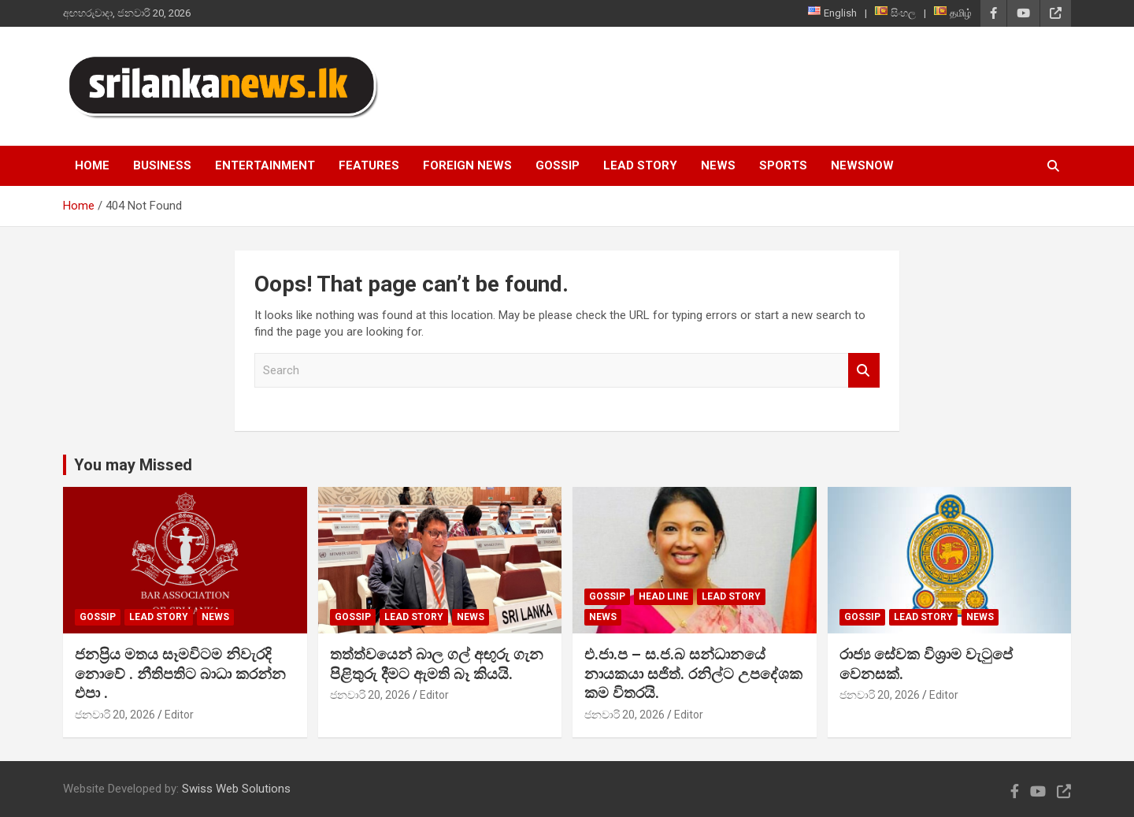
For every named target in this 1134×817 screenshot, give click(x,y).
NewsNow (862, 165)
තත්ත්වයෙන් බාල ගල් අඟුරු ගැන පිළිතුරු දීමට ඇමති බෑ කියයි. (436, 664)
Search (864, 370)
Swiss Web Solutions (236, 789)
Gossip (558, 165)
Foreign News (467, 165)
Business (162, 165)
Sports (783, 165)
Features (369, 165)
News (718, 165)
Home (92, 165)
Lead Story (640, 165)
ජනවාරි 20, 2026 (115, 714)
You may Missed (133, 464)
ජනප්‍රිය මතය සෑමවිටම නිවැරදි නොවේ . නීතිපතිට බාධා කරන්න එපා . (180, 673)
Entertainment (265, 165)
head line (663, 596)
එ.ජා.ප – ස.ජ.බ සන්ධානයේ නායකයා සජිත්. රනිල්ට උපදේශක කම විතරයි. (693, 673)
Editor (179, 714)
